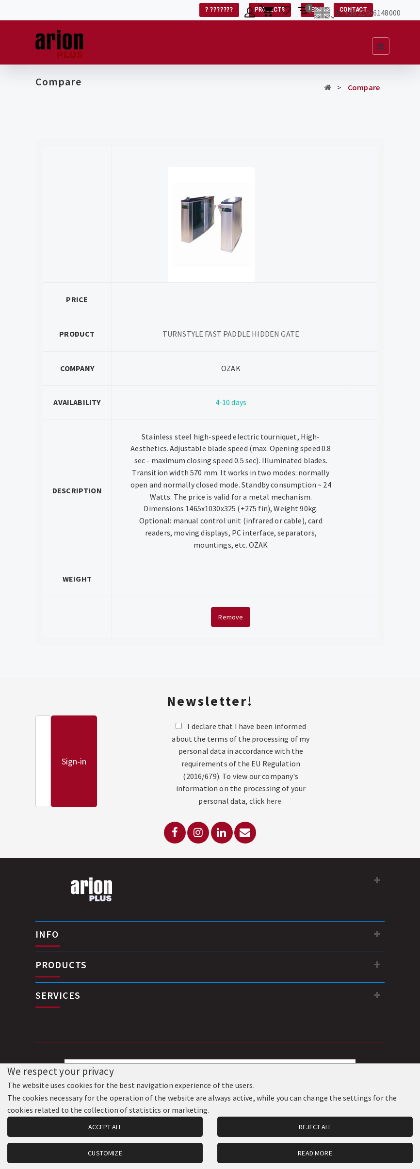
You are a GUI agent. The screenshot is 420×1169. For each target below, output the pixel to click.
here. (274, 801)
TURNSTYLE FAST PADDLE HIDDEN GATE (230, 334)
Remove (230, 617)
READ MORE (315, 1153)
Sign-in (74, 761)
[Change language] (324, 14)
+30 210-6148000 (372, 12)
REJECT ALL (315, 1126)
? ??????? (219, 9)
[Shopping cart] (267, 14)
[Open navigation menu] (380, 46)
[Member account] (250, 14)
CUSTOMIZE (105, 1153)
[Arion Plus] (59, 42)
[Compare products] (303, 14)
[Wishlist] (285, 14)
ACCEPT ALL (105, 1126)
